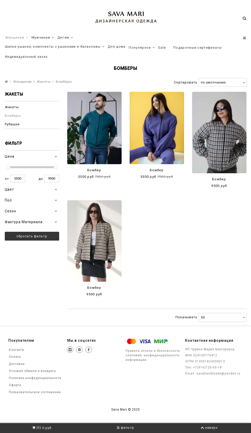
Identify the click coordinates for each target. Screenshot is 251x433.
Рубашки (12, 124)
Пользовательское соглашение (34, 392)
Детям (65, 37)
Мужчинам (42, 37)
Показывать (186, 317)
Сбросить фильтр (31, 236)
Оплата (14, 357)
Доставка (16, 364)
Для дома (116, 46)
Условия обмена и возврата (32, 371)
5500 (17, 178)
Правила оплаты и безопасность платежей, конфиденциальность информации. (153, 355)
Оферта (14, 385)
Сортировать (185, 82)
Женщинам (16, 37)
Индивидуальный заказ (26, 57)
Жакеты (44, 81)
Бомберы (13, 116)
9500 (51, 178)
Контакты (16, 350)
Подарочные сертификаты (197, 47)
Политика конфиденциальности (34, 378)
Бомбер (94, 170)
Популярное (142, 47)
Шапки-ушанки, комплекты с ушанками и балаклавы (55, 46)
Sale (162, 47)
